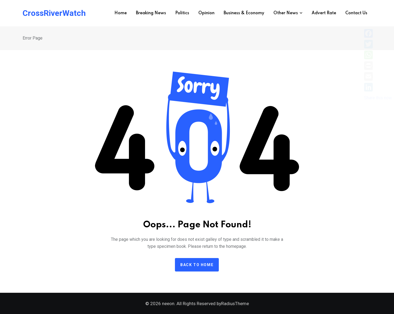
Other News (285, 13)
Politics (182, 13)
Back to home (196, 265)
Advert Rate (324, 13)
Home (120, 13)
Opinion (206, 13)
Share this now (378, 97)
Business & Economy (244, 13)
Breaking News (151, 13)
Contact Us (356, 13)
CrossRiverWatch (54, 13)
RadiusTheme (235, 303)
